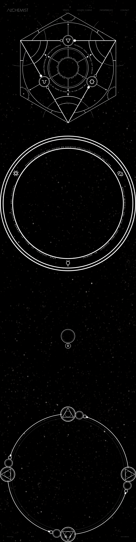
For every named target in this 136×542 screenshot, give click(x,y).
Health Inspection (125, 536)
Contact (124, 10)
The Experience (106, 10)
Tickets (66, 10)
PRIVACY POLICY (10, 536)
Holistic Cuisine (84, 10)
